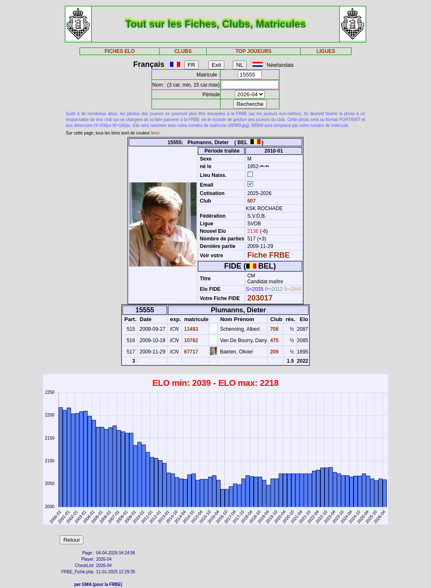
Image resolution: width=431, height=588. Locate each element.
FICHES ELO (119, 51)
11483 (190, 329)
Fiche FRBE (268, 255)
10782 (190, 340)
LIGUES (326, 51)
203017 (259, 298)
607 (250, 201)
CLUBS (183, 51)
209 (273, 352)
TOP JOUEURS (254, 51)
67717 (190, 352)
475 (273, 340)
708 (273, 329)
